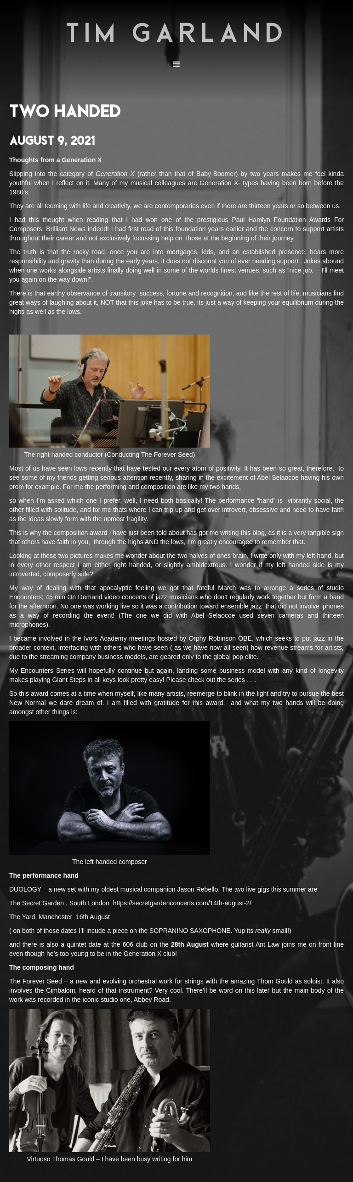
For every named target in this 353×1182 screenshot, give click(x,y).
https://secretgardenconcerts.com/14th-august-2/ (182, 903)
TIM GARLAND (176, 32)
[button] (176, 64)
